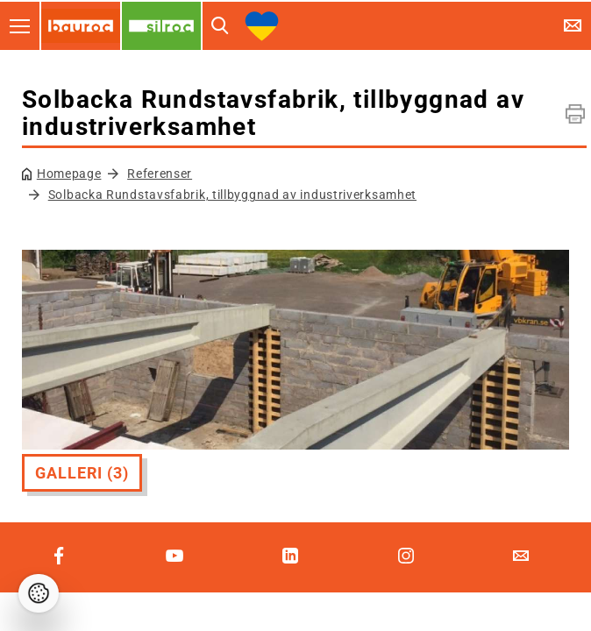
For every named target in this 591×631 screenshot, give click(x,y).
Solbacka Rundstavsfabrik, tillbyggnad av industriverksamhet (232, 195)
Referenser (159, 174)
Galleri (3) (82, 473)
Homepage (69, 174)
